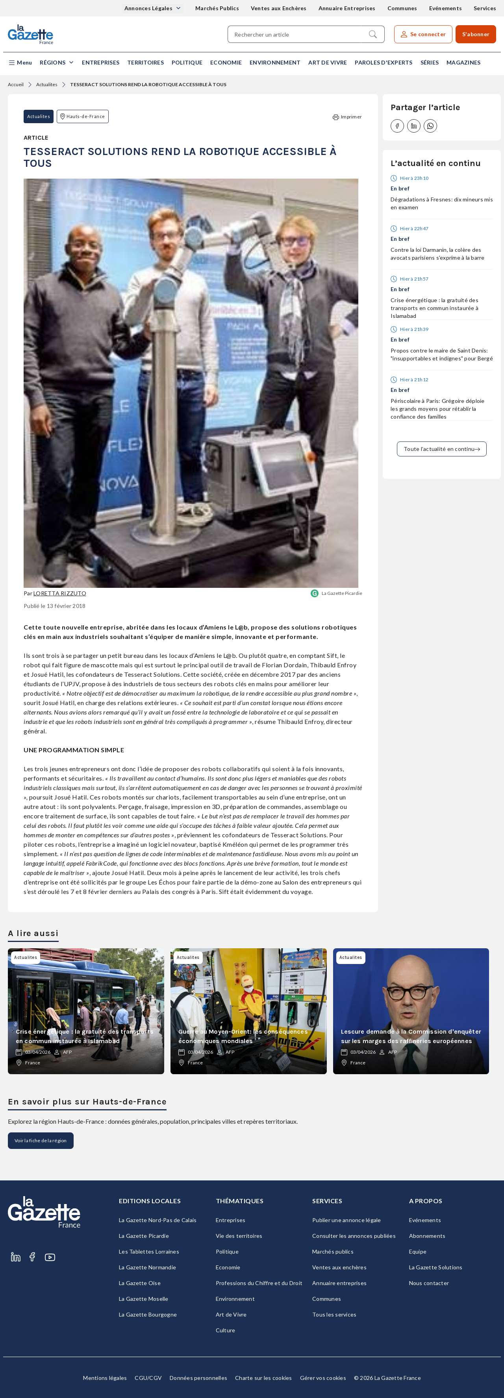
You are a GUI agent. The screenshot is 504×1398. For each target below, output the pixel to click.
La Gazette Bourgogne (148, 1314)
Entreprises (100, 62)
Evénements (445, 8)
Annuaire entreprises (339, 1283)
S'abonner (475, 34)
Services (485, 8)
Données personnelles (198, 1377)
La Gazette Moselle (144, 1298)
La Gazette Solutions (436, 1267)
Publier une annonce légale (346, 1220)
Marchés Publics (217, 8)
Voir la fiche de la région (41, 1140)
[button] (20, 62)
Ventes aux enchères (339, 1267)
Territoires (145, 62)
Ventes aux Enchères (279, 8)
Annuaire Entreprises (347, 8)
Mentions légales (105, 1377)
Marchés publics (333, 1251)
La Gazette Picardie (342, 593)
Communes (402, 8)
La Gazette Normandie (147, 1267)
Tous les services (334, 1314)
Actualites (46, 84)
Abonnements (427, 1235)
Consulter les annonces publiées (354, 1235)
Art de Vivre (327, 62)
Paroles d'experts (383, 62)
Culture (225, 1330)
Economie (226, 62)
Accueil (16, 84)
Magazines (463, 62)
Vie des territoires (239, 1235)
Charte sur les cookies (263, 1377)
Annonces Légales (149, 8)
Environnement (275, 62)
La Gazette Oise (140, 1283)
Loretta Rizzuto (59, 593)
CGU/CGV (148, 1377)
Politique (187, 62)
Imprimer (347, 117)
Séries (430, 62)
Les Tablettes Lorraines (149, 1251)
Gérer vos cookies (323, 1377)
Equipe (418, 1251)
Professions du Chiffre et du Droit (259, 1283)
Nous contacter (429, 1283)
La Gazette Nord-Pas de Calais (157, 1220)
